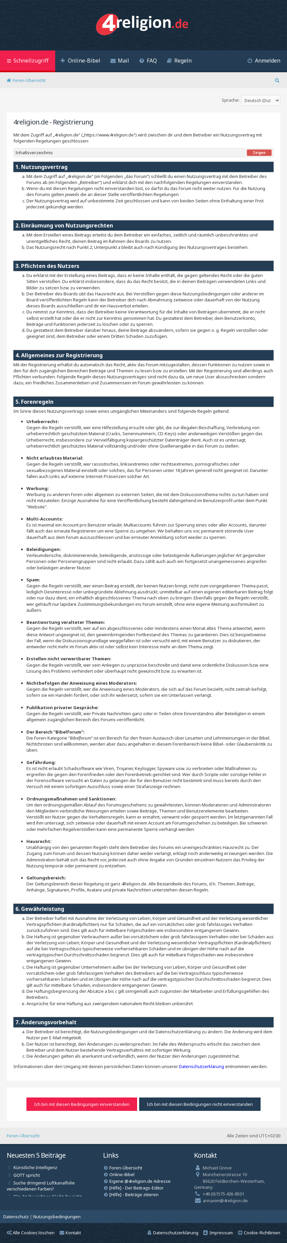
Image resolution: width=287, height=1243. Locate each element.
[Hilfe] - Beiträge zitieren (134, 1194)
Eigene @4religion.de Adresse (140, 1181)
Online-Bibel (121, 1174)
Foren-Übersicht (23, 1136)
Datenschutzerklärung (201, 1066)
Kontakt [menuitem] (70, 1233)
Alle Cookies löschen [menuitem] (31, 1233)
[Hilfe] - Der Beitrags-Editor (136, 1188)
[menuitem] (80, 61)
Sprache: (231, 100)
